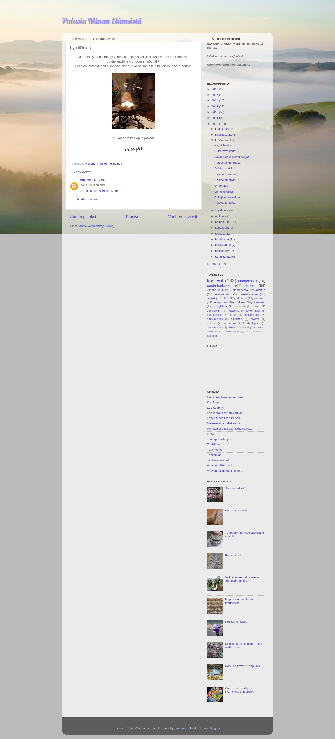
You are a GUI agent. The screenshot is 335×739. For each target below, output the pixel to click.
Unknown (86, 179)
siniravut (259, 298)
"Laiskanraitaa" (235, 488)
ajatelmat (259, 302)
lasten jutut (253, 310)
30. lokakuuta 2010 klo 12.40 (99, 190)
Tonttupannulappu (219, 439)
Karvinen (213, 402)
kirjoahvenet (252, 314)
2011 (215, 117)
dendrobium (214, 310)
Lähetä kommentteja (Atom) (96, 226)
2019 (215, 89)
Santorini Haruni (225, 174)
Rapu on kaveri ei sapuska (242, 666)
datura (256, 306)
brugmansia (214, 314)
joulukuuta (222, 128)
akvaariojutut (222, 294)
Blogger (215, 728)
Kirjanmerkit (233, 555)
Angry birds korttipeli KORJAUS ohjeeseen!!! (240, 690)
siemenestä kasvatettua (249, 290)
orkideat (240, 302)
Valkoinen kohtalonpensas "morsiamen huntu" (242, 579)
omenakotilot (233, 331)
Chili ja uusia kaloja (227, 197)
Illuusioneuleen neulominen (225, 397)
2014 (215, 100)
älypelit (210, 335)
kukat (250, 285)
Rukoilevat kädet (225, 151)
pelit (248, 331)
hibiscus (241, 298)
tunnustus (237, 319)
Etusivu (133, 216)
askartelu (240, 306)
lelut (241, 323)
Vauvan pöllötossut (219, 465)
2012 (215, 112)
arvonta (255, 319)
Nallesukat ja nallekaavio (223, 423)
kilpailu (257, 327)
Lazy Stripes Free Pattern (224, 418)
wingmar (181, 728)
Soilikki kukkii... (224, 168)
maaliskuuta (223, 245)
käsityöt (215, 280)
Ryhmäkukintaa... (225, 203)
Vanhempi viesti (182, 216)
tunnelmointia (113, 163)
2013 (215, 106)
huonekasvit (247, 281)
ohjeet (211, 298)
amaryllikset (219, 306)
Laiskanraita (215, 407)
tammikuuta (223, 256)
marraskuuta (223, 134)
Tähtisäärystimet (218, 460)
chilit (226, 298)
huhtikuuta (222, 239)
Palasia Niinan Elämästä (102, 21)
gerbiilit (211, 323)
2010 (215, 123)
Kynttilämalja (222, 145)
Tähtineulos (214, 449)
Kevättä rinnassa (236, 621)
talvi (258, 331)
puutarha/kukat (219, 285)
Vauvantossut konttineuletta (225, 470)
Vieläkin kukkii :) (225, 191)
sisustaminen (94, 163)
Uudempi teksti (83, 216)
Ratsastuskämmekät (227, 162)
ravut (246, 327)
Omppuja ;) (221, 185)
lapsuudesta (213, 331)
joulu (233, 314)
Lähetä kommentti (87, 199)
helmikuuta (222, 251)
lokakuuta (222, 140)
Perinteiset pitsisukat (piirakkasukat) (230, 428)
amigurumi (220, 302)
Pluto (210, 433)
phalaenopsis (215, 327)
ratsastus (233, 327)
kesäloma (233, 310)
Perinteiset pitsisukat (238, 510)
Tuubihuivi (213, 444)
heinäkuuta (223, 222)
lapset (255, 323)
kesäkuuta (222, 227)
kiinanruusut (215, 290)
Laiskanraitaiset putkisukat (224, 413)
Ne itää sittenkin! (225, 180)
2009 (215, 264)
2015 (215, 94)
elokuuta (221, 216)
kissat (227, 323)
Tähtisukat (214, 455)
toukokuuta (223, 233)
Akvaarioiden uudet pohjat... (232, 157)
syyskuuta (222, 210)
